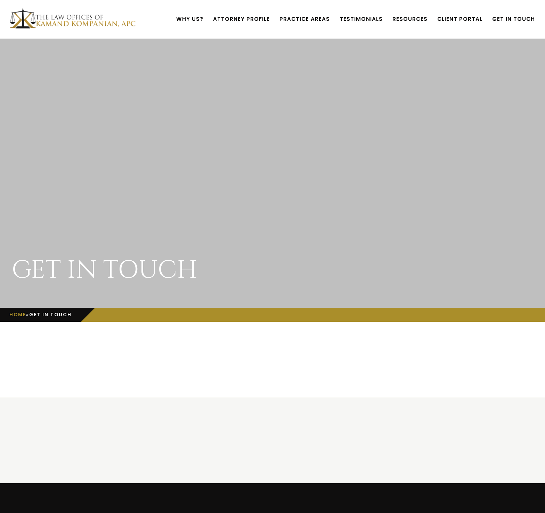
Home (17, 314)
